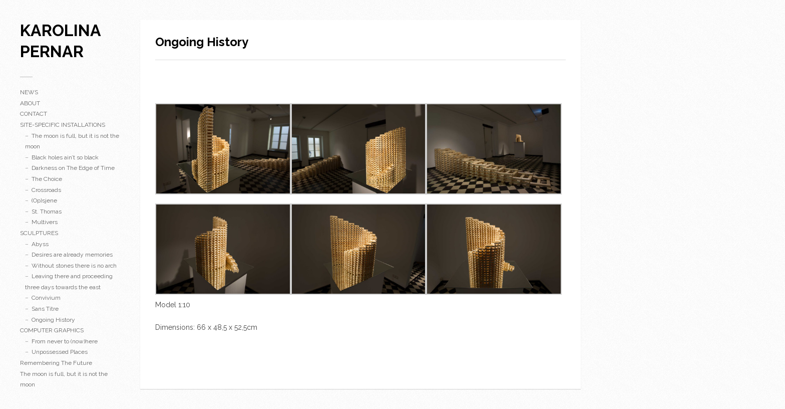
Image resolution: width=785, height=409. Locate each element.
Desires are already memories (72, 254)
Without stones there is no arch (74, 265)
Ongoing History (53, 319)
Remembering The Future (56, 362)
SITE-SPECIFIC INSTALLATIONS (62, 124)
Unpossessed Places (60, 351)
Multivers (45, 222)
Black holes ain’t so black (65, 157)
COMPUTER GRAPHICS (52, 330)
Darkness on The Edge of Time (73, 167)
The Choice (47, 178)
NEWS (29, 92)
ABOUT (30, 103)
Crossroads (46, 189)
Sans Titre (45, 308)
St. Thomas (47, 211)
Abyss (40, 244)
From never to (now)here (65, 341)
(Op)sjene (44, 200)
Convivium (46, 297)
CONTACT (33, 113)
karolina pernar (60, 41)
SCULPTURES (39, 233)
